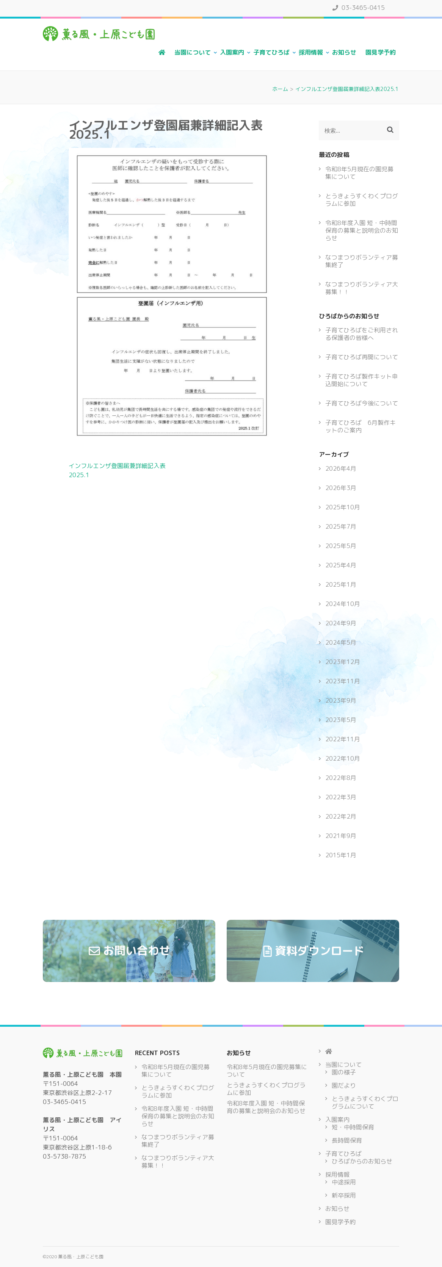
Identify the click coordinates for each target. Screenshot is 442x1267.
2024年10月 (342, 604)
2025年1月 (340, 584)
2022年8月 (340, 778)
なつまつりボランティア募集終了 (361, 261)
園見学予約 (380, 52)
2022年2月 (340, 816)
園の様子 (344, 1072)
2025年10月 (342, 507)
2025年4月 (340, 565)
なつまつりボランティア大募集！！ (361, 288)
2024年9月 (340, 623)
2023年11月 (342, 681)
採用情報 (311, 52)
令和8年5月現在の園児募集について (359, 173)
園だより (344, 1085)
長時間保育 (347, 1140)
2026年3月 (340, 488)
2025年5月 (340, 546)
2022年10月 (342, 758)
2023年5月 (340, 720)
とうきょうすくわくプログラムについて (365, 1102)
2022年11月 (342, 739)
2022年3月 (340, 797)
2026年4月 (340, 468)
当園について (192, 52)
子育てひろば (271, 52)
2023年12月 (342, 662)
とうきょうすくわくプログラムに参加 (361, 200)
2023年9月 (340, 700)
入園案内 (232, 52)
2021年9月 (340, 836)
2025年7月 (340, 526)
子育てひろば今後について (361, 403)
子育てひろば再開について (361, 357)
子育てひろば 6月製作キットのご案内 (360, 426)
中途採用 (344, 1182)
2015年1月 (340, 855)
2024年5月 (340, 642)
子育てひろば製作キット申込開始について (361, 380)
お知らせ (344, 52)
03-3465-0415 (358, 7)
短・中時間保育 (353, 1127)
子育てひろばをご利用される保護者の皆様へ (361, 334)
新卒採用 (344, 1195)
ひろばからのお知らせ (362, 1161)
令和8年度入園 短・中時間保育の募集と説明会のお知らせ (361, 230)
